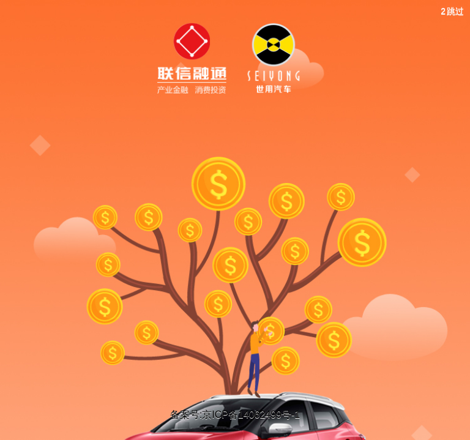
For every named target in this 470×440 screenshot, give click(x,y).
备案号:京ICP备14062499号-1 (235, 414)
